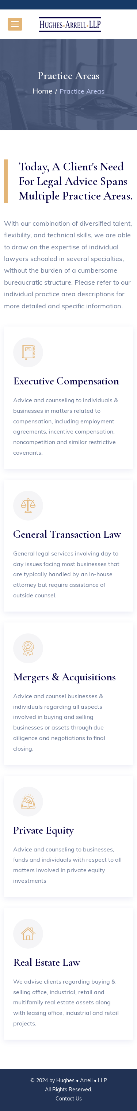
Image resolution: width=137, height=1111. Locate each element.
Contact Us (69, 1098)
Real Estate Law (46, 962)
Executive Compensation (66, 381)
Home (43, 90)
